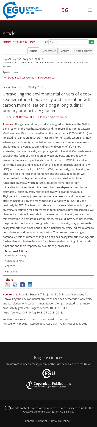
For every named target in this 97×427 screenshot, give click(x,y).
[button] (46, 41)
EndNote (12, 271)
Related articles (83, 51)
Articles (7, 41)
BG (65, 10)
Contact (29, 421)
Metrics (64, 51)
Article (33, 51)
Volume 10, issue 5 (26, 41)
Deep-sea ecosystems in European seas (32, 77)
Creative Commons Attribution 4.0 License (48, 411)
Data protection (60, 421)
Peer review (49, 51)
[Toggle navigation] (89, 10)
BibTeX (11, 266)
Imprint (42, 421)
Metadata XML (15, 260)
